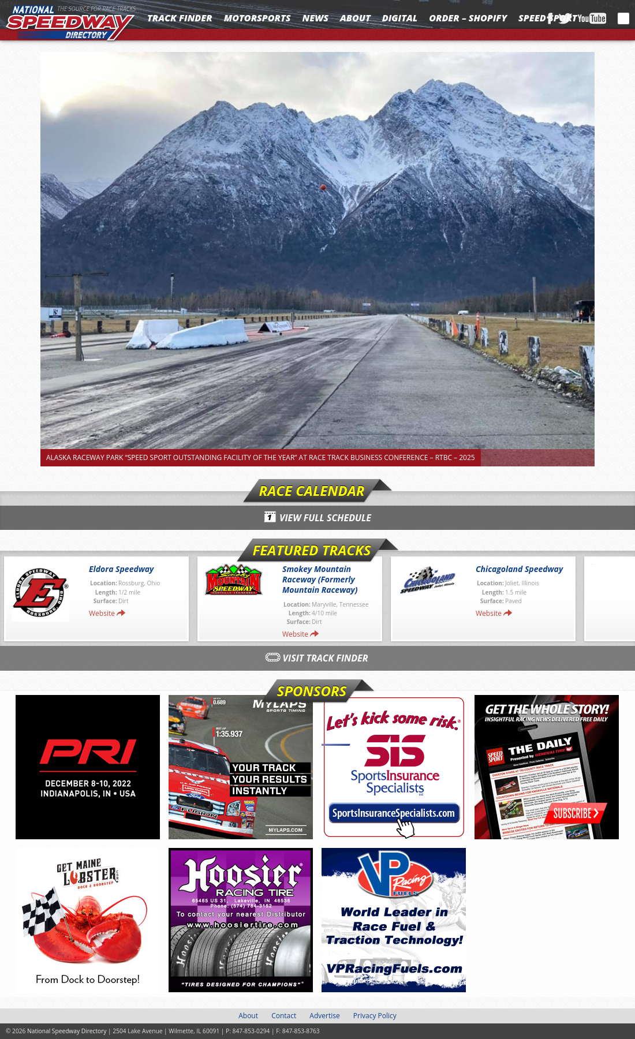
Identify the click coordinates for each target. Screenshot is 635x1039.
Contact (283, 1016)
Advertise (324, 1016)
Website (102, 613)
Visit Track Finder (325, 658)
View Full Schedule (325, 517)
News (315, 18)
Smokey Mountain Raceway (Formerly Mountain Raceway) (320, 579)
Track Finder (179, 18)
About (355, 18)
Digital (399, 18)
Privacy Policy (375, 1016)
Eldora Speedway (121, 568)
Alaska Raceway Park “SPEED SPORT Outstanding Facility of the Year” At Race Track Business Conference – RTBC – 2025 (260, 457)
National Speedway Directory (70, 24)
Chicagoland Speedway (519, 568)
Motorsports (257, 18)
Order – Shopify (468, 18)
